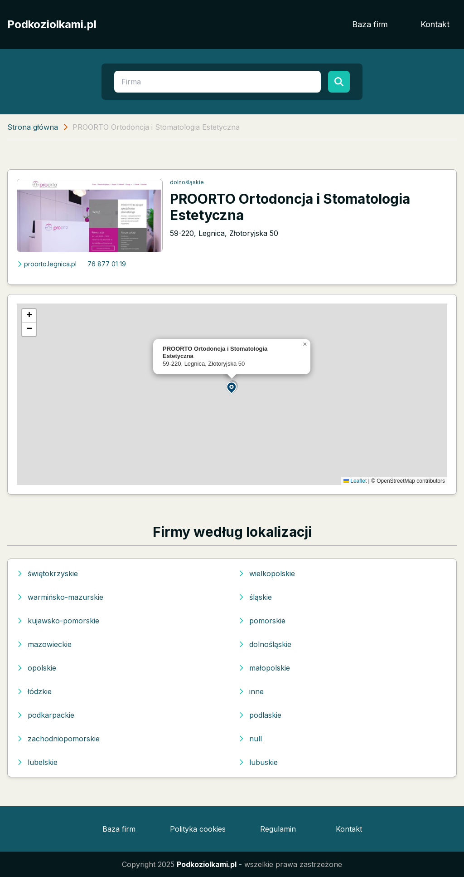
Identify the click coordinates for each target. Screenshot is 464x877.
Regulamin (278, 828)
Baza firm (370, 24)
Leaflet (355, 481)
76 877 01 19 (106, 264)
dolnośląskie (187, 182)
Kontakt (435, 24)
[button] (232, 387)
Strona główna (32, 127)
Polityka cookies (198, 828)
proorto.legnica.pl (47, 264)
